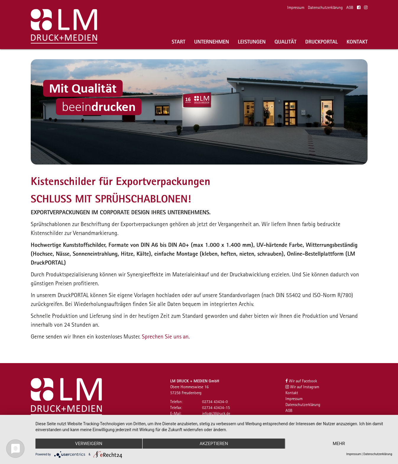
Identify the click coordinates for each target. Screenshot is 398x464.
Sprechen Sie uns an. (166, 336)
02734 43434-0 (215, 401)
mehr (339, 443)
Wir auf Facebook (301, 380)
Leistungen (252, 41)
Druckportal (321, 41)
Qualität (285, 41)
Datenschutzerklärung (325, 7)
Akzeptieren (213, 443)
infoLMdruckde (216, 413)
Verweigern (88, 443)
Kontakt (357, 41)
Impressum (295, 7)
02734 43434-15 (216, 407)
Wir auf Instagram (302, 386)
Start (178, 41)
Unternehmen (211, 41)
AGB (349, 7)
